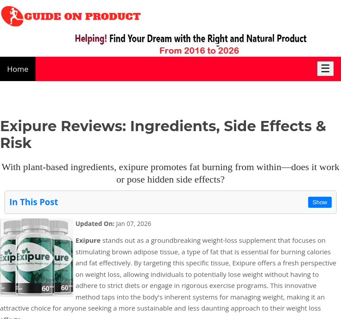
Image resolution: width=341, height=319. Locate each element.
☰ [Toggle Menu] (325, 68)
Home (17, 69)
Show (320, 202)
